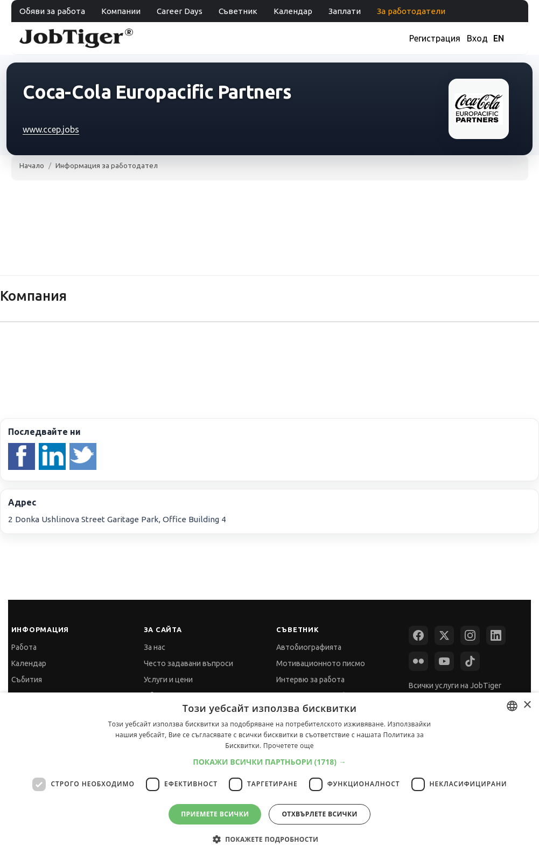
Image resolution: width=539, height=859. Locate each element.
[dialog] (269, 775)
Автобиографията (308, 647)
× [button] (527, 705)
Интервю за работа (310, 679)
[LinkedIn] (496, 635)
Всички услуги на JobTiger (455, 685)
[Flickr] (418, 661)
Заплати (344, 11)
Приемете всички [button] (215, 814)
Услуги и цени (168, 679)
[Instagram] (470, 635)
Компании (121, 11)
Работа (24, 647)
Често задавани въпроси (188, 663)
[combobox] (512, 706)
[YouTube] (444, 661)
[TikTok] (470, 661)
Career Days (179, 11)
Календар (293, 11)
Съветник (238, 11)
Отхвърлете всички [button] (319, 814)
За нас (154, 647)
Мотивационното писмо (320, 663)
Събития (26, 679)
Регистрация (434, 38)
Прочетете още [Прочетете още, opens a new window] (288, 745)
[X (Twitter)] (444, 635)
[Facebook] (418, 635)
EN (498, 38)
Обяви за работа (52, 11)
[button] (269, 762)
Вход (477, 38)
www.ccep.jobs (51, 129)
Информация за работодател (106, 165)
